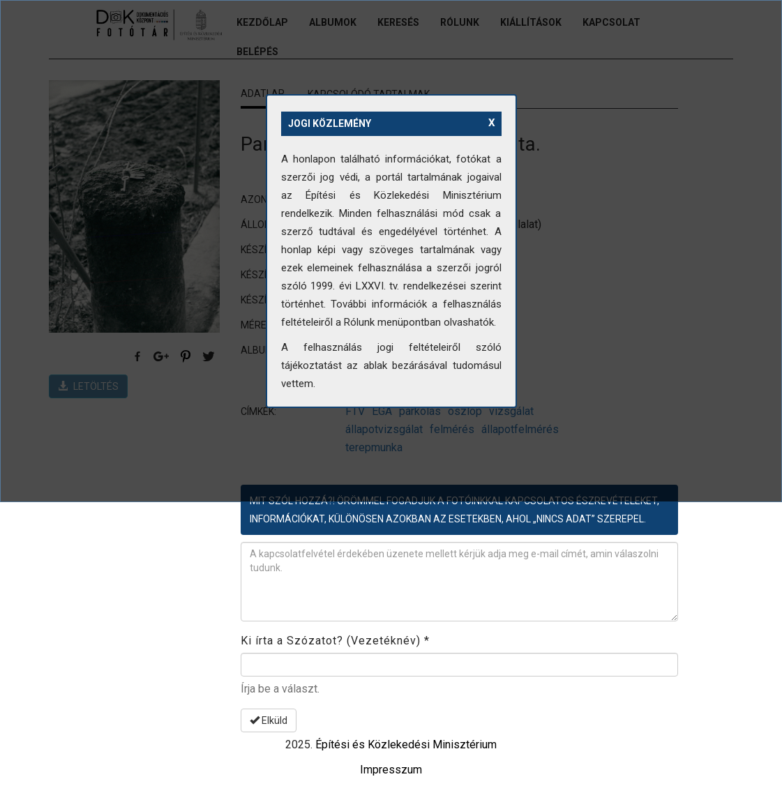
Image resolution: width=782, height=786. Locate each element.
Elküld (268, 720)
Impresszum (391, 769)
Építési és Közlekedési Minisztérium (406, 744)
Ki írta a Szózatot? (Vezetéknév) (335, 640)
